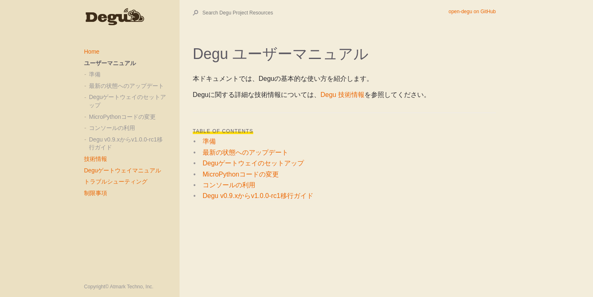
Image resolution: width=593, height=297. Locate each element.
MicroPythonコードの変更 (122, 116)
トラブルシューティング (115, 181)
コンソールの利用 (112, 128)
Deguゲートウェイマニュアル (122, 170)
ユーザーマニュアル (110, 63)
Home (91, 51)
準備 (94, 74)
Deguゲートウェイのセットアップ (127, 101)
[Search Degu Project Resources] (325, 12)
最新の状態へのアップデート (126, 85)
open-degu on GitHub (472, 11)
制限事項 (95, 193)
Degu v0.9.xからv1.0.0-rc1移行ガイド (126, 143)
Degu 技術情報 (342, 94)
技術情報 (95, 159)
